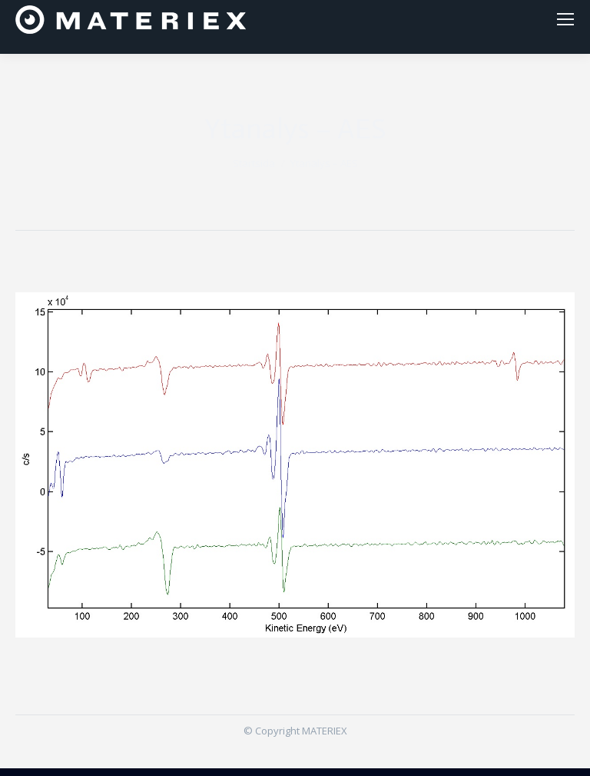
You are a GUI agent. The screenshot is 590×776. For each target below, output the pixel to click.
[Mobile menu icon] (565, 23)
